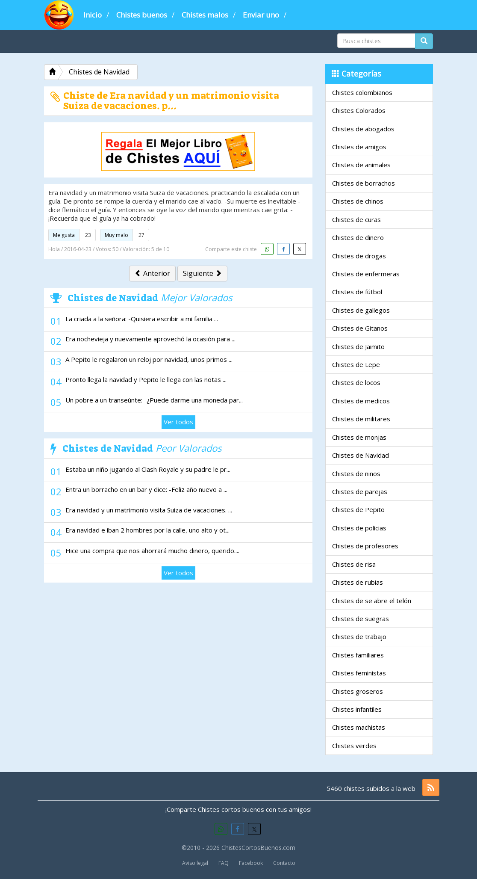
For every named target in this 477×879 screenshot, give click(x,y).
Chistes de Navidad (360, 455)
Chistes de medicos (361, 401)
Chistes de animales (361, 164)
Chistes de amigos (359, 146)
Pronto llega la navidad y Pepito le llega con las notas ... (146, 379)
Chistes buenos (141, 15)
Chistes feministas (359, 673)
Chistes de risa (354, 564)
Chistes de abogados (363, 128)
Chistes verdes (354, 745)
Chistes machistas (358, 727)
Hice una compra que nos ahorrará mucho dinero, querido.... (152, 550)
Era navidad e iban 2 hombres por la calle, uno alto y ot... (147, 530)
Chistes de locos (356, 382)
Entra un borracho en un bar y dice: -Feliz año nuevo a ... (146, 489)
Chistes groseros (357, 691)
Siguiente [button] (202, 273)
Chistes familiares (358, 655)
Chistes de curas (356, 219)
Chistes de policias (359, 528)
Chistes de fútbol (357, 291)
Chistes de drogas (359, 256)
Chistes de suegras (360, 618)
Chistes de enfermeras (366, 273)
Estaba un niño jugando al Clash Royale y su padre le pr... (147, 469)
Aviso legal (195, 863)
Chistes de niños (356, 473)
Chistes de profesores (365, 546)
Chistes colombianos (362, 92)
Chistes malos (205, 15)
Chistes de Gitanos (360, 328)
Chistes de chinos (357, 201)
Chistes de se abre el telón (371, 600)
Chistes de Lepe (356, 364)
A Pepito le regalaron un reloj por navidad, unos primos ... (149, 359)
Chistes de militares (361, 418)
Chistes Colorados (359, 110)
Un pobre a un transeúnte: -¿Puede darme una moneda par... (154, 400)
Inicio (92, 15)
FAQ (223, 863)
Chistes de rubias (357, 582)
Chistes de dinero (358, 237)
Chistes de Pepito (358, 509)
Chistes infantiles (357, 709)
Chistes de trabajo (359, 636)
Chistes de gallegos (361, 310)
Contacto (284, 863)
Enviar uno (261, 15)
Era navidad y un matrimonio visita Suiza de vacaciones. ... (148, 510)
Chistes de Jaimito (358, 346)
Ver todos (178, 421)
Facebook (251, 863)
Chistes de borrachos (363, 183)
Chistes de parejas (359, 491)
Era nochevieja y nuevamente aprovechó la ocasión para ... (150, 338)
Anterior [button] (152, 273)
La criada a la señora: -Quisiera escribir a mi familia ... (141, 318)
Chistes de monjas (359, 437)
